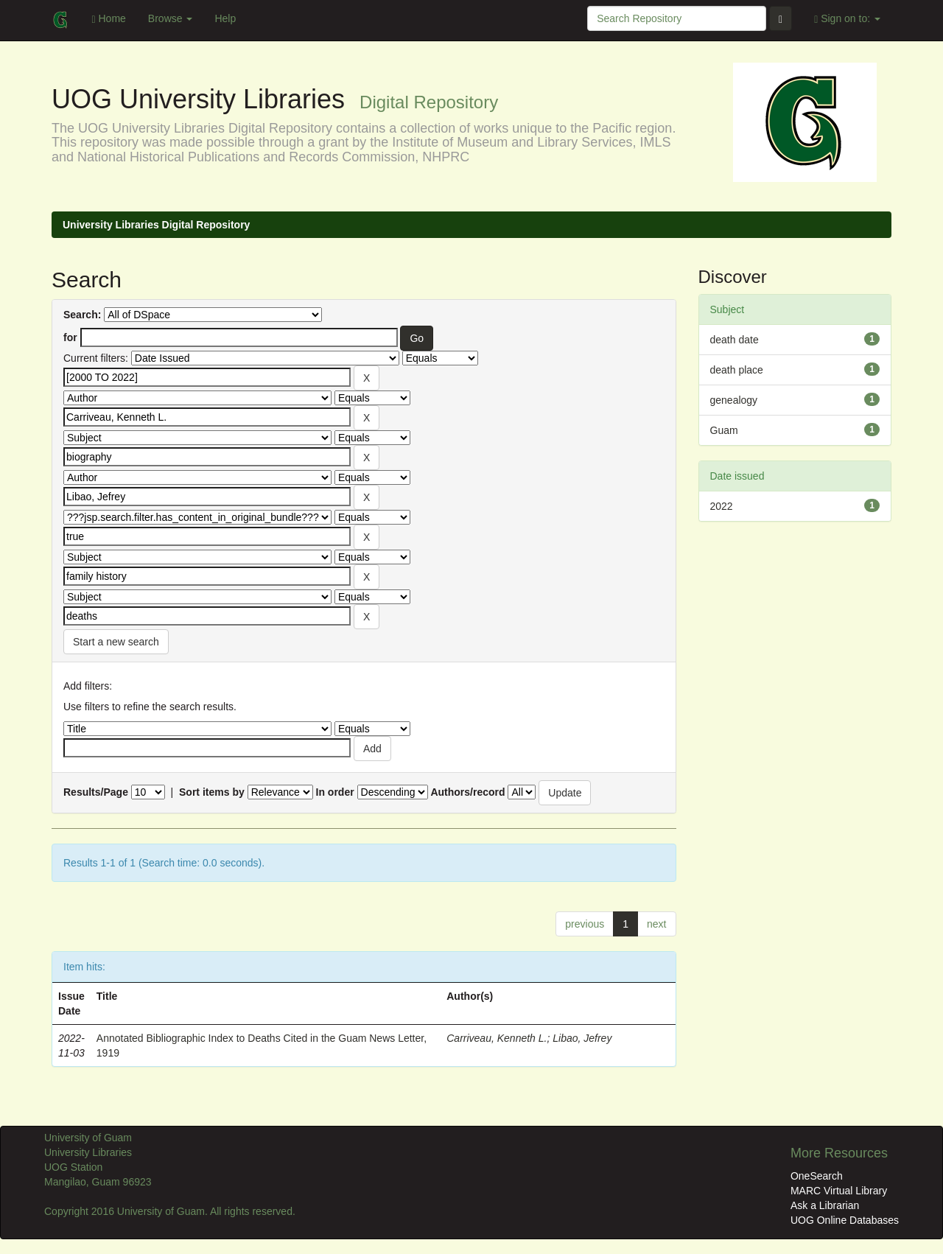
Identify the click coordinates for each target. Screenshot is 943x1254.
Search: (82, 314)
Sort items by (212, 792)
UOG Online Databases (844, 1220)
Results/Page (95, 792)
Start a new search (116, 642)
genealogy (734, 400)
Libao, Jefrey (582, 1038)
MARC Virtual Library (838, 1191)
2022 (721, 506)
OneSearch (816, 1176)
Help (225, 18)
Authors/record (467, 792)
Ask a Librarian (824, 1205)
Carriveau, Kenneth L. (496, 1038)
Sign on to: (847, 19)
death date (734, 340)
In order (335, 792)
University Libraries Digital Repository (156, 225)
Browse (170, 18)
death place (736, 370)
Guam (724, 430)
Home (108, 19)
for (70, 337)
